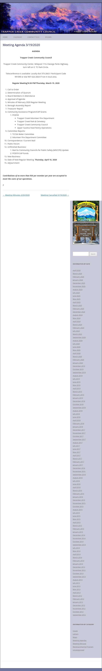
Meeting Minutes (79, 643)
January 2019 (78, 398)
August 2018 (77, 411)
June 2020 (76, 347)
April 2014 (76, 554)
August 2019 (77, 375)
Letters (75, 634)
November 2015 (79, 503)
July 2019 (76, 379)
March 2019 (77, 391)
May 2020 (76, 350)
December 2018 (79, 401)
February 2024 (78, 328)
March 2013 (77, 596)
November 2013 (79, 570)
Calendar (17, 37)
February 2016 (78, 493)
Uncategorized (78, 650)
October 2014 (78, 541)
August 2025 (77, 289)
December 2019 (79, 366)
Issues (75, 631)
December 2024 (79, 312)
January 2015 (78, 532)
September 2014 (79, 545)
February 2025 (78, 308)
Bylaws (48, 37)
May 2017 (76, 452)
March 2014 (77, 557)
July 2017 (76, 446)
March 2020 (77, 356)
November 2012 (79, 608)
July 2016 (76, 481)
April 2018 (76, 420)
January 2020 (78, 363)
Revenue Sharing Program (83, 647)
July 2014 (76, 548)
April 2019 (76, 388)
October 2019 (78, 369)
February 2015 (78, 529)
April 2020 (76, 353)
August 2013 (77, 580)
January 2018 (78, 426)
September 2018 (79, 407)
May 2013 (76, 589)
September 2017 (79, 439)
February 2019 (78, 395)
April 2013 (76, 592)
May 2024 (76, 318)
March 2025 (77, 305)
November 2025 (79, 286)
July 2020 (76, 344)
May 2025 (76, 299)
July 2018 (76, 414)
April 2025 (76, 302)
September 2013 (79, 576)
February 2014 (78, 560)
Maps (75, 637)
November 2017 (79, 433)
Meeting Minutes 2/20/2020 (16, 195)
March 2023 (77, 334)
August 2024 (77, 315)
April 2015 (76, 522)
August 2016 (77, 478)
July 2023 (76, 331)
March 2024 (77, 324)
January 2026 (78, 280)
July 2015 (76, 513)
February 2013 (78, 599)
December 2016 (79, 468)
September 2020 (79, 337)
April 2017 (76, 455)
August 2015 (77, 509)
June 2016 (76, 484)
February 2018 (78, 423)
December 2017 (79, 430)
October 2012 (78, 612)
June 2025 (76, 296)
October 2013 (78, 573)
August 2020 (77, 340)
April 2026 (76, 270)
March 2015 (77, 525)
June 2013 (76, 586)
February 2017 (78, 462)
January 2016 (78, 497)
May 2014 (76, 551)
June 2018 (76, 417)
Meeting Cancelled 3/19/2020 (55, 195)
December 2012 (79, 605)
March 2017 (77, 458)
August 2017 (77, 442)
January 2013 (78, 602)
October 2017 (78, 436)
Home (5, 37)
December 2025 (79, 283)
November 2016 (79, 471)
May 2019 (76, 385)
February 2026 (78, 277)
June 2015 (76, 516)
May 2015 (76, 519)
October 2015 (78, 506)
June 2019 (76, 382)
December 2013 (79, 567)
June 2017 (76, 449)
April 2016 (76, 487)
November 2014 (79, 538)
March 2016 (77, 490)
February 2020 (78, 359)
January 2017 (78, 465)
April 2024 (76, 321)
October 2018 (78, 404)
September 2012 (79, 615)
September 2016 (79, 474)
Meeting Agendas (79, 640)
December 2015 (79, 500)
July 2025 (76, 293)
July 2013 (76, 583)
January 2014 (78, 564)
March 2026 (77, 273)
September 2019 (79, 372)
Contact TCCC (33, 37)
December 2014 (79, 535)
